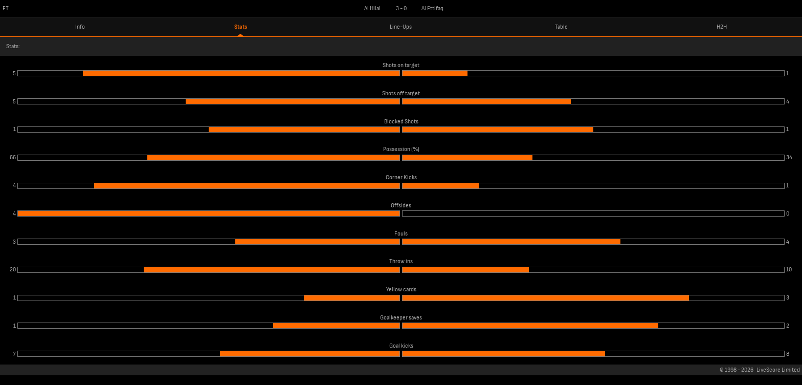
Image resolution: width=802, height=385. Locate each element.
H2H (722, 27)
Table (561, 27)
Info (80, 27)
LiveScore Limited (778, 370)
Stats (240, 27)
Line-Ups (401, 27)
